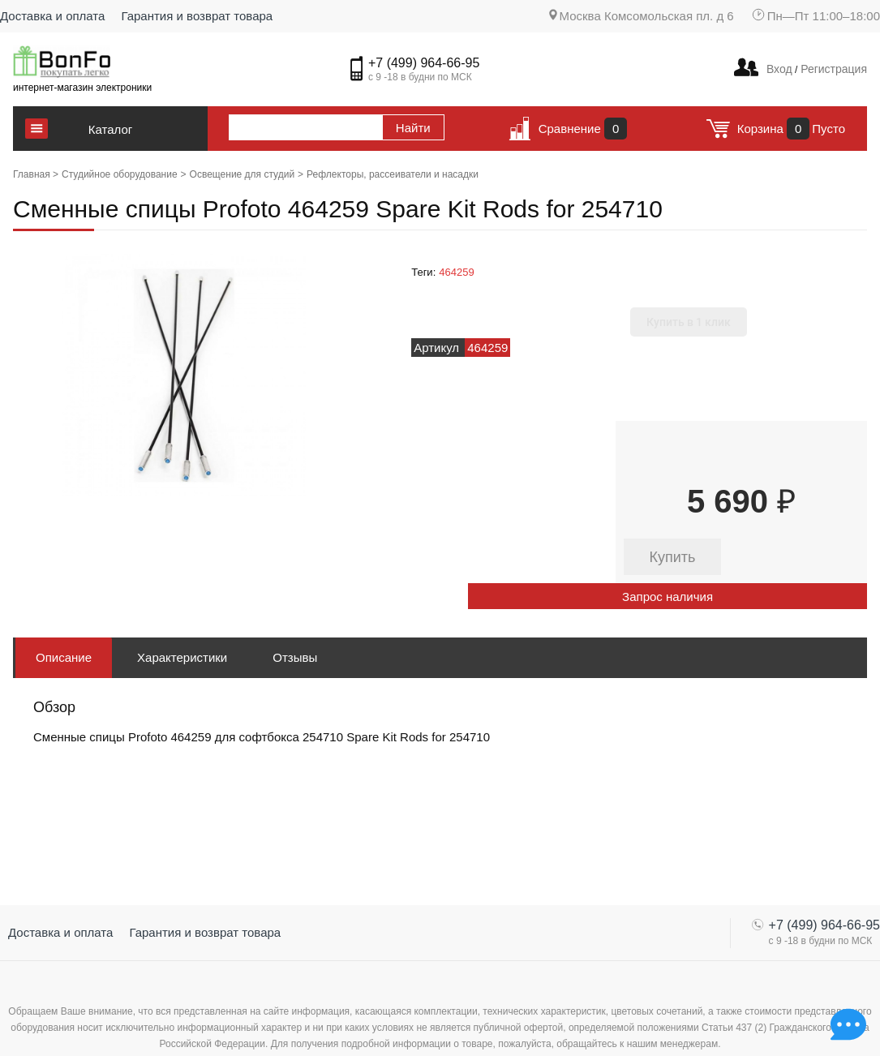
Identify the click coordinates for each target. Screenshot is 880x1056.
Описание (64, 657)
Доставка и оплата (52, 16)
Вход (779, 68)
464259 (456, 272)
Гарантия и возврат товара (197, 16)
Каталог (110, 129)
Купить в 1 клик (688, 322)
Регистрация (832, 68)
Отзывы (295, 657)
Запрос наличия (667, 596)
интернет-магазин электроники (82, 87)
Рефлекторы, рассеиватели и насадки (393, 174)
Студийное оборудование (120, 174)
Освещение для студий (242, 174)
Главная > (35, 174)
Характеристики (182, 657)
